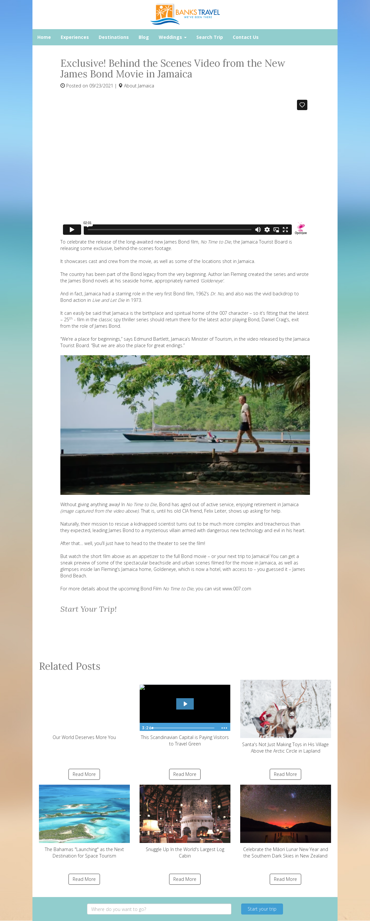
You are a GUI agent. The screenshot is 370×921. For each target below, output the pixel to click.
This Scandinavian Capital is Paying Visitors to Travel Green (185, 713)
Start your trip (262, 909)
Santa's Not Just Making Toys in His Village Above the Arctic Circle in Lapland (285, 717)
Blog (144, 37)
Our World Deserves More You (84, 710)
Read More (84, 774)
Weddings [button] (173, 37)
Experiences (75, 37)
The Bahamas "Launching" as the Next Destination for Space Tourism (84, 822)
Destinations (114, 37)
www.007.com (236, 589)
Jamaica (146, 86)
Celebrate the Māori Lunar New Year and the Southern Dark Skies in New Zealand (285, 822)
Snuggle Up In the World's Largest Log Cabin (185, 822)
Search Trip (209, 37)
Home (44, 37)
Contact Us (246, 37)
